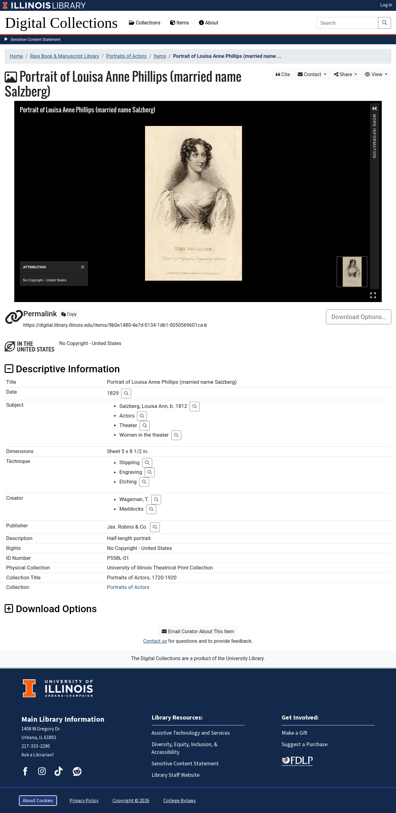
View (374, 74)
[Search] (347, 23)
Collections (145, 23)
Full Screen (373, 295)
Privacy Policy (84, 800)
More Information (374, 116)
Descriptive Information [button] (62, 369)
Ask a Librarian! (37, 754)
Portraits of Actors (126, 56)
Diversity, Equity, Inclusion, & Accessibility (185, 748)
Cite (283, 74)
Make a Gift (294, 733)
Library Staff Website (176, 775)
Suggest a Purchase (305, 744)
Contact (310, 74)
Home (16, 56)
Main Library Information (62, 719)
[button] (375, 109)
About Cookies (38, 800)
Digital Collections (61, 23)
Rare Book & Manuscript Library (64, 56)
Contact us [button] (155, 641)
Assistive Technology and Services (191, 733)
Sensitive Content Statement (36, 39)
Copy (69, 314)
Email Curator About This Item (198, 631)
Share (344, 74)
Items (179, 23)
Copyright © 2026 (130, 800)
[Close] (82, 266)
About (208, 23)
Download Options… (358, 317)
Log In (386, 4)
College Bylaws (179, 800)
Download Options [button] (51, 609)
